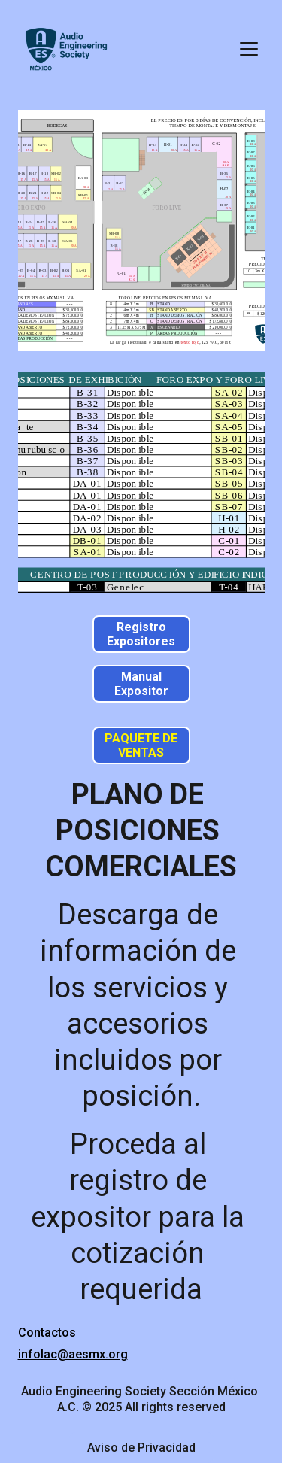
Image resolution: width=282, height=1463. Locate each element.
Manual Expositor (141, 683)
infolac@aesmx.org (73, 1354)
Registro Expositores (141, 634)
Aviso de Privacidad (141, 1447)
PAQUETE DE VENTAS (141, 745)
